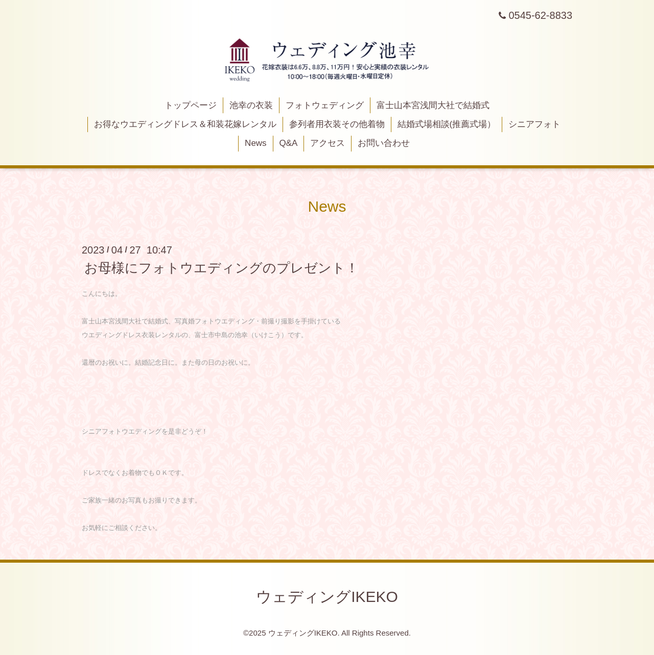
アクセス (327, 143)
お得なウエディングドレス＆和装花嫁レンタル (185, 124)
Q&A (288, 143)
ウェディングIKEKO (327, 596)
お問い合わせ (384, 143)
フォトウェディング (325, 105)
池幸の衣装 (251, 105)
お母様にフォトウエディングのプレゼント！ (221, 267)
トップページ (191, 105)
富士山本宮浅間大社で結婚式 (433, 105)
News (256, 143)
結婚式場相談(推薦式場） (447, 124)
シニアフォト (534, 124)
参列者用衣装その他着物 (337, 124)
